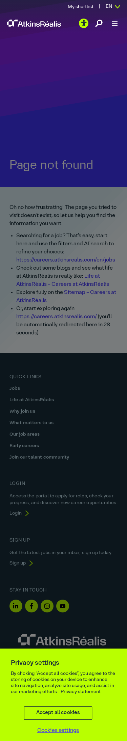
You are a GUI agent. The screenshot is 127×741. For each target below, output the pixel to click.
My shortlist (80, 6)
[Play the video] (83, 23)
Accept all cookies (58, 717)
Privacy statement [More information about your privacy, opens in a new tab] (81, 696)
